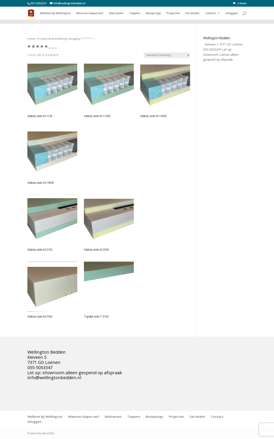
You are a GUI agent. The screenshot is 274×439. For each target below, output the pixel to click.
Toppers (134, 13)
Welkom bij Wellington (55, 13)
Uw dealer (192, 13)
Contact (210, 13)
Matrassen (116, 13)
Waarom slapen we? (90, 13)
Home (31, 39)
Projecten (173, 13)
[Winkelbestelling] (167, 55)
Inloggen (232, 13)
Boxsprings (153, 13)
